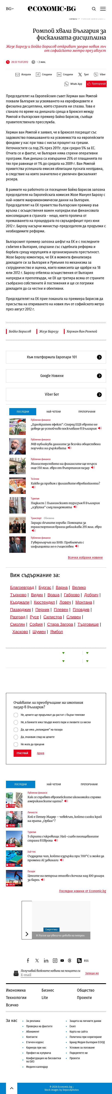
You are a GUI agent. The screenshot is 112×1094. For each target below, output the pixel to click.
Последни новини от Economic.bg (82, 891)
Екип (73, 1026)
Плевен (61, 609)
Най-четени (54, 411)
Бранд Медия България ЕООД (87, 1042)
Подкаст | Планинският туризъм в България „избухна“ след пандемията (65, 505)
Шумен (39, 631)
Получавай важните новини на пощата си (50, 971)
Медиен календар (37, 1067)
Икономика (16, 990)
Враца (54, 595)
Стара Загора (60, 624)
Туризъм (35, 498)
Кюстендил (44, 602)
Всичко (12, 1005)
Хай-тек (32, 851)
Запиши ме (92, 973)
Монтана (83, 602)
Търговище (88, 624)
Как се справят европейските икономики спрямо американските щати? (64, 799)
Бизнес (48, 990)
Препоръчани (86, 411)
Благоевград (22, 587)
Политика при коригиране (86, 1037)
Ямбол (56, 631)
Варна (62, 587)
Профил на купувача (38, 1053)
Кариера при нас (36, 1047)
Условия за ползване (82, 1047)
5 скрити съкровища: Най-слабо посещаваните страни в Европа (63, 838)
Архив (40, 753)
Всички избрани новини (85, 557)
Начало (73, 18)
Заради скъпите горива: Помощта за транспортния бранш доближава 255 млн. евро (66, 527)
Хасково (20, 631)
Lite (45, 998)
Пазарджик (20, 609)
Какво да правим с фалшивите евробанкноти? (65, 485)
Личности (32, 812)
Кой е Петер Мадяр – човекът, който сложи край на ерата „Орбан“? (65, 819)
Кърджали (19, 602)
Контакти (31, 1037)
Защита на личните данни (85, 1021)
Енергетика (51, 929)
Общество (85, 990)
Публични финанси (40, 420)
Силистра (52, 617)
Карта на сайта (79, 1031)
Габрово (72, 595)
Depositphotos (71, 1089)
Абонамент (32, 1031)
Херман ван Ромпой (82, 331)
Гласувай (22, 753)
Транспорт (36, 518)
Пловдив (81, 609)
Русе (34, 617)
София (36, 624)
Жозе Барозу (48, 331)
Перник (42, 609)
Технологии (16, 998)
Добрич (91, 595)
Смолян (17, 624)
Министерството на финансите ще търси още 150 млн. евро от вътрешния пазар (64, 466)
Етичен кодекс (35, 1042)
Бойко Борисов (20, 331)
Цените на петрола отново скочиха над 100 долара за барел (66, 878)
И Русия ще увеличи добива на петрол (60, 935)
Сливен (73, 617)
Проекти (84, 998)
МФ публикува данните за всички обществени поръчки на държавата (66, 446)
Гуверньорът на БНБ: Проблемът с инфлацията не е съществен (57, 544)
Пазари (31, 871)
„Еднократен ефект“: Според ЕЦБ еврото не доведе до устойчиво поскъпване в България (66, 426)
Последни (23, 411)
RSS (83, 961)
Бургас (45, 587)
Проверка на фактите (39, 1026)
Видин (37, 595)
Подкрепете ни (79, 1053)
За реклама (33, 1021)
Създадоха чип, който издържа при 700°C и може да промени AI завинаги (66, 858)
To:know (35, 478)
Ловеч (65, 602)
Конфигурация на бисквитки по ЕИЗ (43, 1060)
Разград (17, 617)
